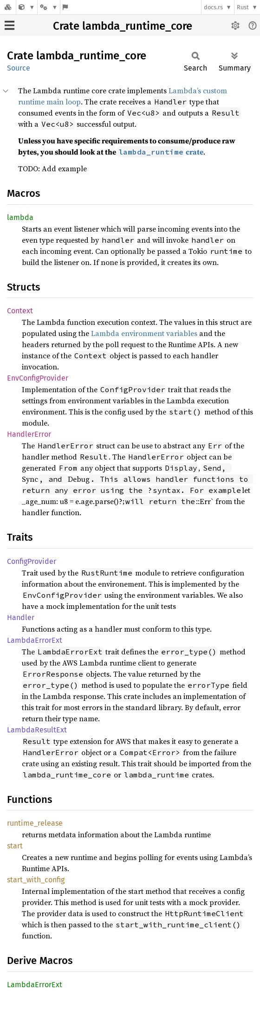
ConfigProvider (31, 561)
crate (160, 152)
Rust (243, 7)
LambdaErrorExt (34, 640)
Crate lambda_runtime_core (122, 25)
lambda (20, 217)
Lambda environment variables (144, 333)
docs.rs (213, 7)
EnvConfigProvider (37, 378)
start (15, 845)
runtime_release (35, 823)
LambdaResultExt (37, 729)
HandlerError (29, 434)
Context (20, 310)
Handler (20, 617)
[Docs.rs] (8, 7)
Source (18, 68)
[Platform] (49, 7)
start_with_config (36, 879)
